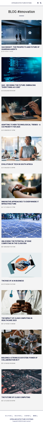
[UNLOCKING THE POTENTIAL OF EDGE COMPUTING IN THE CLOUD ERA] (21, 242)
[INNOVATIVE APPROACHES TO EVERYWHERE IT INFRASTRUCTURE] (21, 203)
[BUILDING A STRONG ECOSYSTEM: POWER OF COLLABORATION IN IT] (21, 359)
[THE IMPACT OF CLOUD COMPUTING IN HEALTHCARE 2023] (21, 319)
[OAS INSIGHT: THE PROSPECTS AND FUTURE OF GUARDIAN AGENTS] (21, 48)
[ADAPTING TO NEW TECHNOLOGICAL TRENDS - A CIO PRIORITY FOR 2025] (21, 126)
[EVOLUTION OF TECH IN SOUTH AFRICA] (21, 164)
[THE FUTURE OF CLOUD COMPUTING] (21, 397)
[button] (2, 3)
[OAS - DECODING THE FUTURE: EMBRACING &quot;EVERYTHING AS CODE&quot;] (21, 86)
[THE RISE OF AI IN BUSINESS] (21, 281)
